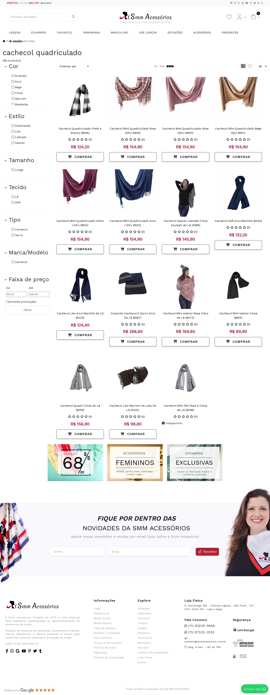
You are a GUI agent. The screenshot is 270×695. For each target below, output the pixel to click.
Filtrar (28, 310)
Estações (175, 32)
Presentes (230, 32)
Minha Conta (102, 618)
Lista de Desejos (105, 628)
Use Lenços (148, 32)
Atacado (143, 647)
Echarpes (38, 32)
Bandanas (144, 632)
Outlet (142, 662)
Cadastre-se (102, 613)
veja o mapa (214, 609)
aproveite (45, 3)
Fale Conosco (103, 637)
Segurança (100, 652)
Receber (207, 552)
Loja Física (145, 657)
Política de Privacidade (109, 657)
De (8, 288)
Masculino (119, 32)
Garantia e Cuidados (107, 632)
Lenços (14, 32)
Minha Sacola (102, 623)
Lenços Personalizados (153, 652)
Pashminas (91, 32)
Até (31, 288)
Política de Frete (105, 647)
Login (97, 608)
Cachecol (65, 32)
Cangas (142, 628)
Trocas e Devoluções (108, 642)
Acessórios (202, 32)
